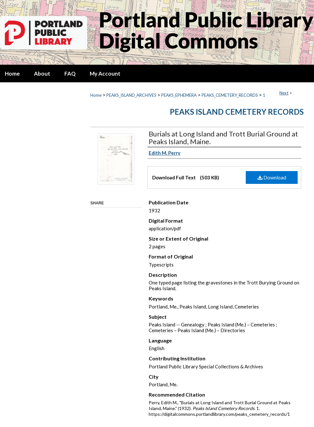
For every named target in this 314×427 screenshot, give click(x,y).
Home (96, 95)
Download (272, 177)
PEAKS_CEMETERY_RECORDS (230, 95)
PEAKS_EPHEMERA (179, 95)
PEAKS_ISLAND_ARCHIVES (131, 95)
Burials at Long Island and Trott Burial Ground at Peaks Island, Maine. (223, 137)
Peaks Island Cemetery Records (237, 111)
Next (283, 92)
